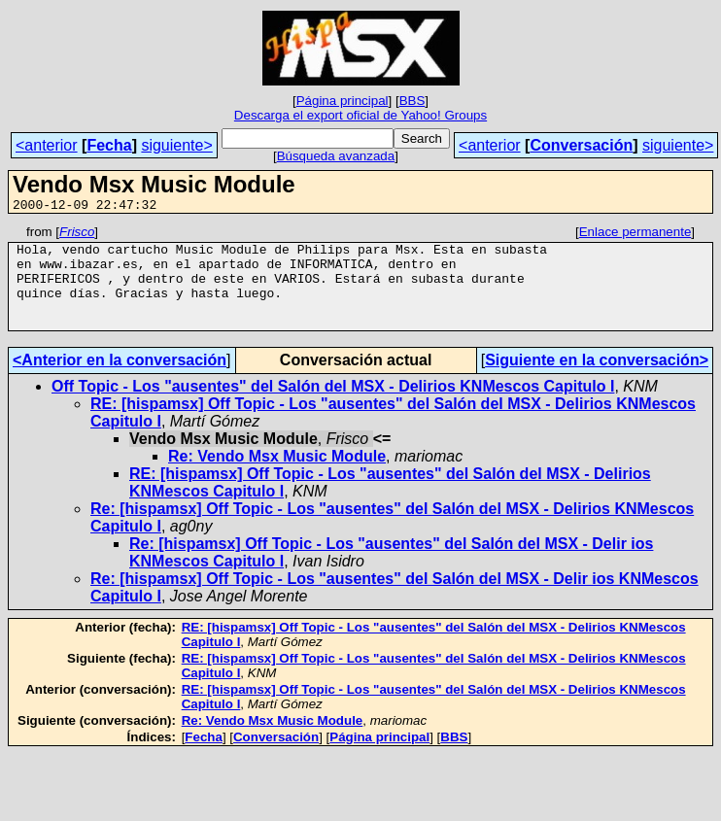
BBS (412, 100)
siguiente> (176, 145)
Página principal (342, 100)
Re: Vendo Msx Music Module (277, 476)
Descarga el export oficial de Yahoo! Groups (360, 115)
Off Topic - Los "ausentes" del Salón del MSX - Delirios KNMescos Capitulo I (333, 406)
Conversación (581, 145)
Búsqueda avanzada (336, 156)
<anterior (47, 145)
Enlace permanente (635, 234)
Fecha (108, 145)
